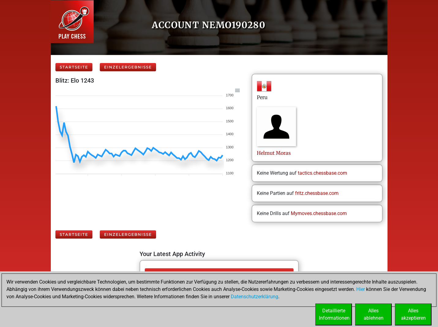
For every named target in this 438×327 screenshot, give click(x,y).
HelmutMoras (274, 153)
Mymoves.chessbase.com (319, 213)
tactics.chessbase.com (322, 173)
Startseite (74, 67)
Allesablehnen (374, 314)
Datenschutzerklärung (254, 296)
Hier (360, 289)
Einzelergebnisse (128, 67)
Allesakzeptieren (413, 314)
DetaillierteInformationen (334, 314)
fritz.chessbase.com (317, 193)
